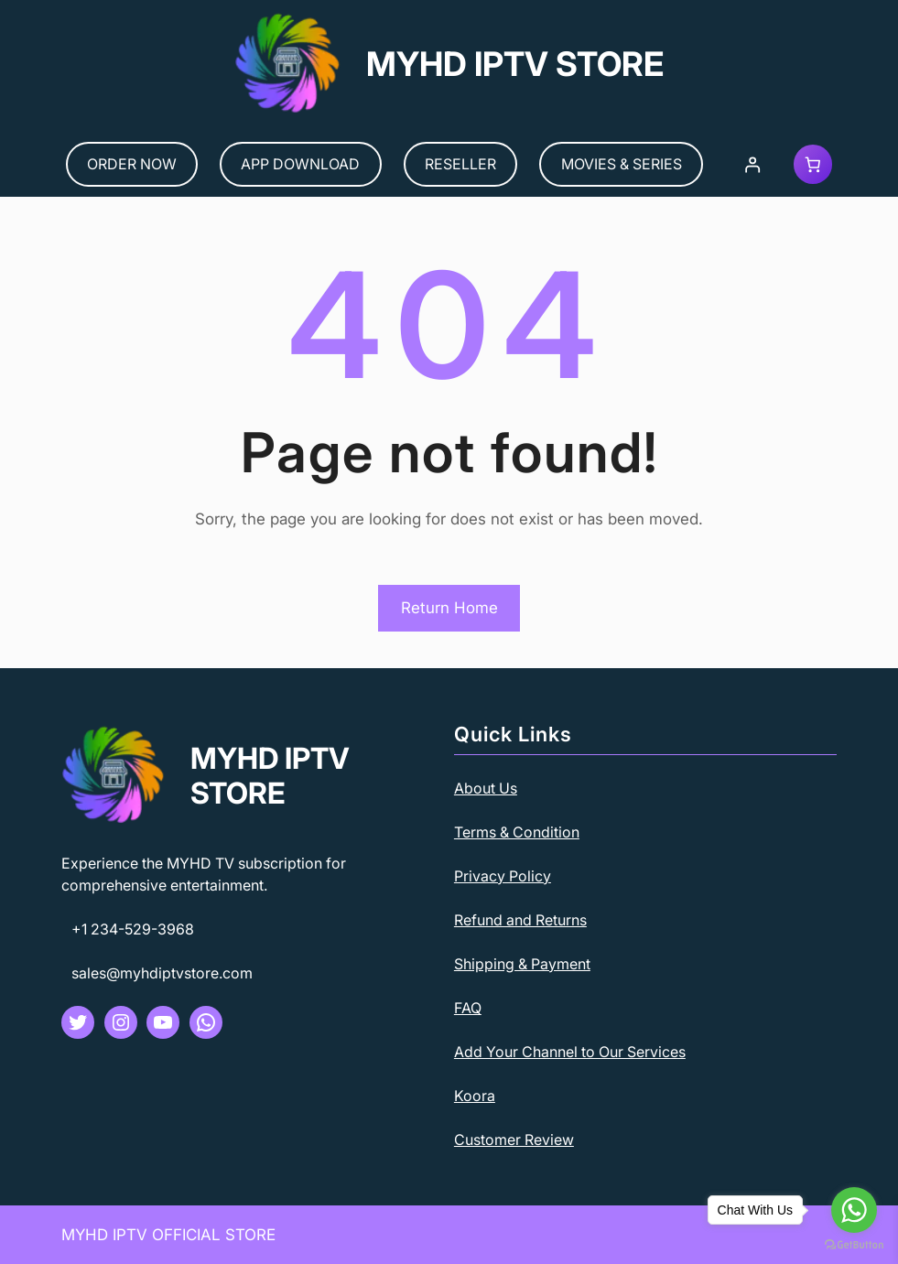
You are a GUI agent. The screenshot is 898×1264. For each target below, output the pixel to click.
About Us (485, 788)
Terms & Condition (516, 832)
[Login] (752, 164)
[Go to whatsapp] (854, 1210)
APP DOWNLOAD (300, 164)
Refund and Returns (520, 920)
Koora (474, 1095)
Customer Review (514, 1139)
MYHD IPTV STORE (515, 63)
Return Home (449, 608)
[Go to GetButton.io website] (854, 1245)
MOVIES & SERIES (621, 164)
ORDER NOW (132, 164)
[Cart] (813, 164)
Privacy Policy (502, 876)
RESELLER (460, 164)
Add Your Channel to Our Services (570, 1052)
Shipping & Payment (522, 964)
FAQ (467, 1008)
